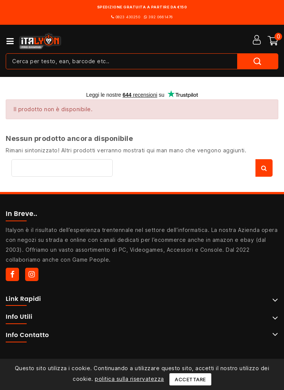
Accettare (190, 379)
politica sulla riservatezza (129, 379)
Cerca (264, 168)
